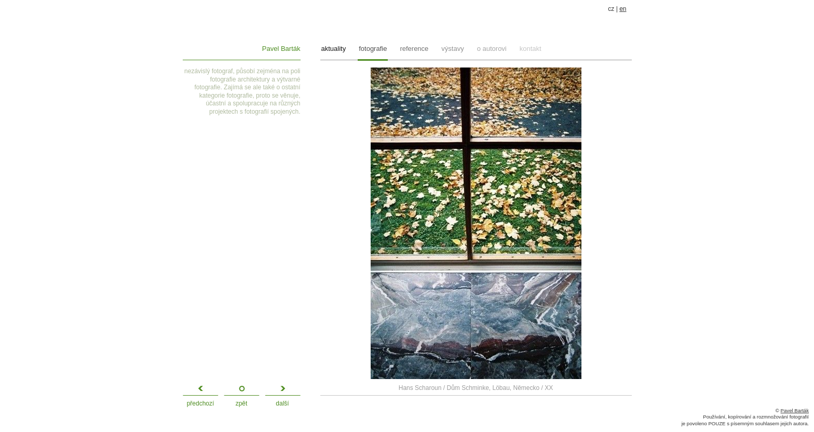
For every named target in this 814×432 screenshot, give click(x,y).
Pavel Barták (281, 48)
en (622, 8)
